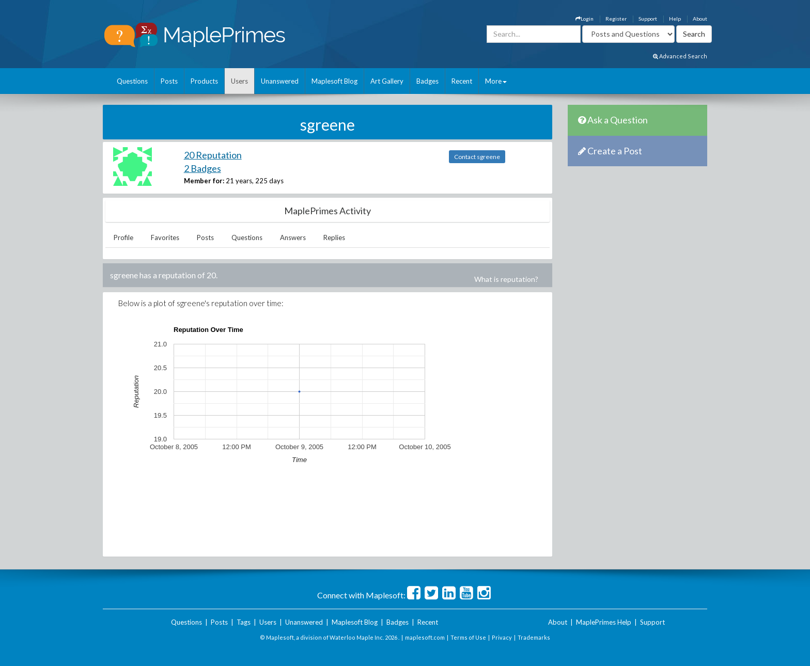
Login (584, 18)
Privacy (502, 637)
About (700, 18)
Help (675, 18)
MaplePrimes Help (603, 622)
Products (204, 81)
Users (239, 81)
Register (616, 18)
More (496, 81)
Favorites (165, 237)
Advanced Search (680, 56)
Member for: (204, 181)
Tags (244, 622)
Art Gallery (386, 81)
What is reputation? (506, 279)
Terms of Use (468, 637)
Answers (293, 237)
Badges (427, 81)
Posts (169, 81)
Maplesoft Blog (334, 81)
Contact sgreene (477, 157)
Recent (461, 81)
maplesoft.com (425, 637)
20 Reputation (213, 155)
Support (647, 18)
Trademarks (534, 637)
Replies (334, 237)
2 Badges (202, 168)
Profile (123, 237)
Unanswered (280, 81)
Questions (132, 81)
